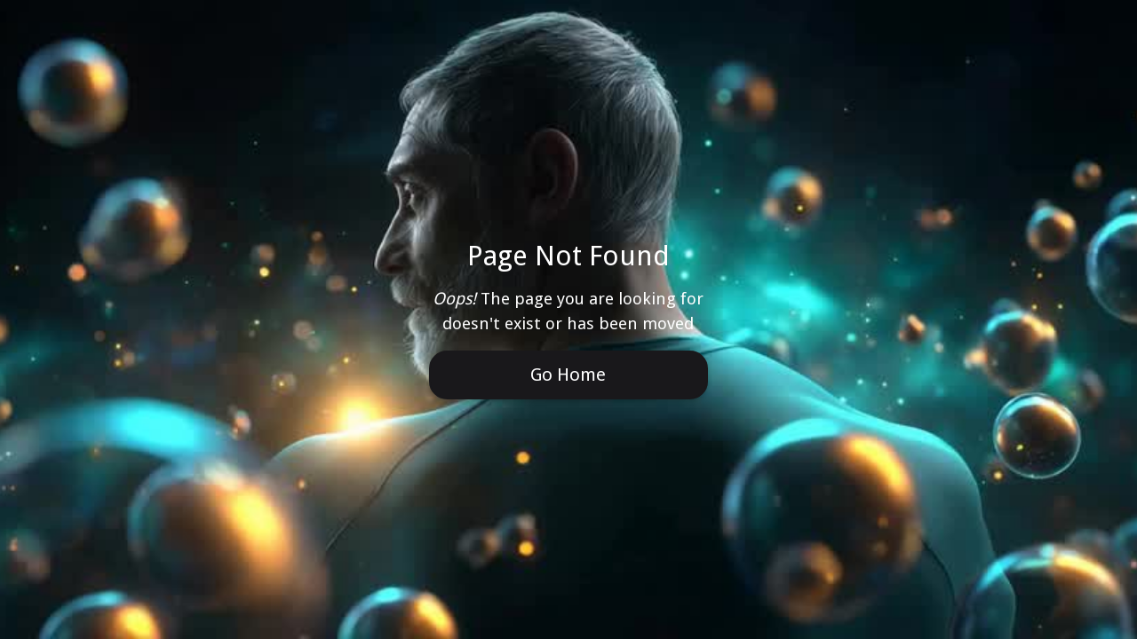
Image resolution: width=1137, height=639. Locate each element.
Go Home (568, 374)
